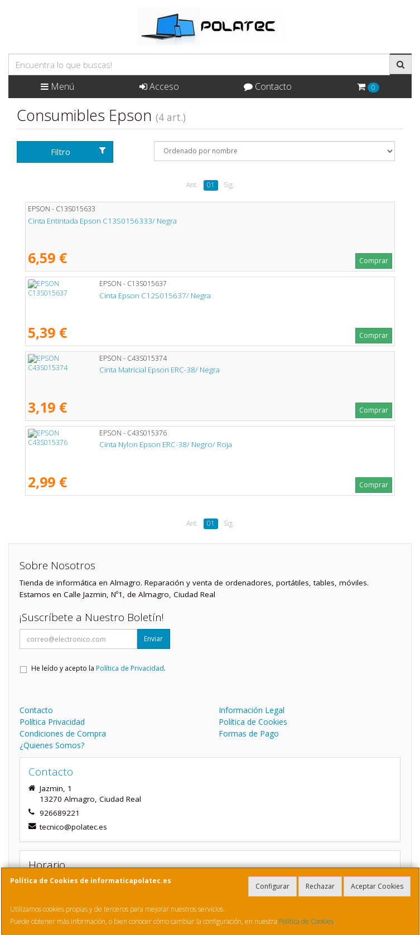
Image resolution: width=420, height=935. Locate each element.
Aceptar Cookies (377, 886)
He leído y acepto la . (98, 668)
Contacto (268, 86)
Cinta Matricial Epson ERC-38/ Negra (88, 370)
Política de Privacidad (130, 668)
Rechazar (320, 886)
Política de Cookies (306, 921)
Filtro (78, 151)
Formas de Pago (249, 733)
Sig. (229, 185)
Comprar (373, 260)
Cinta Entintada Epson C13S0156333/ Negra (102, 221)
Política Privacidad (52, 721)
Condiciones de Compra (63, 733)
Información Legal (251, 710)
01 (211, 185)
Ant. (192, 185)
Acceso (159, 86)
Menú (57, 86)
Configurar (272, 886)
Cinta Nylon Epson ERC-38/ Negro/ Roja (94, 444)
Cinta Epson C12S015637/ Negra (83, 295)
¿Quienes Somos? (52, 745)
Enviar (153, 638)
